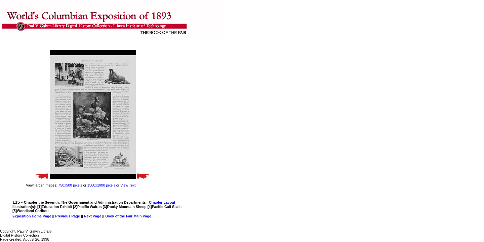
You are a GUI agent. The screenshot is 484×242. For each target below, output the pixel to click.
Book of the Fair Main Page (128, 216)
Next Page (93, 216)
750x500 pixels (70, 185)
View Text (127, 185)
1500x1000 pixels (101, 185)
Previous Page (67, 216)
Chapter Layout (162, 202)
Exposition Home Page (31, 216)
